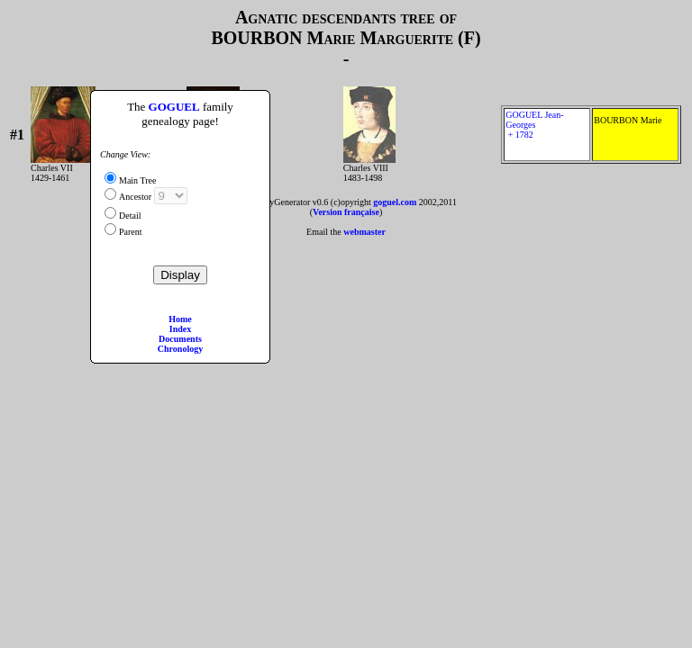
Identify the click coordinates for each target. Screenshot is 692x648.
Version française (346, 212)
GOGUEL (174, 106)
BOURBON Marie (635, 135)
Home (180, 319)
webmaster (364, 232)
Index (180, 329)
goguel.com (394, 202)
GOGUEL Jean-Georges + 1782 (546, 134)
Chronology (180, 349)
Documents (180, 339)
